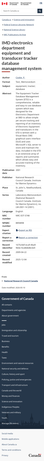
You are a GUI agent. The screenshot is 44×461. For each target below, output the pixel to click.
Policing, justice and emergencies (16, 379)
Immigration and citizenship (14, 330)
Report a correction (27, 237)
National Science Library (14, 29)
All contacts (7, 304)
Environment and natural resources (17, 363)
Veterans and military (11, 412)
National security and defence (15, 368)
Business (6, 341)
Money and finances (11, 396)
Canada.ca (6, 19)
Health (5, 352)
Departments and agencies (14, 310)
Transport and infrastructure (15, 385)
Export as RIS (24, 230)
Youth (4, 418)
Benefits (5, 346)
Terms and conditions (11, 450)
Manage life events (10, 423)
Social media (7, 433)
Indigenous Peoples (10, 407)
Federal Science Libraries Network (19, 24)
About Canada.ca (9, 444)
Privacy (5, 455)
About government (10, 315)
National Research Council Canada (21, 280)
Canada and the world (11, 390)
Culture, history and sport (13, 374)
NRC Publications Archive (15, 34)
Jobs (4, 325)
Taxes (4, 357)
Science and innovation (24, 19)
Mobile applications (10, 439)
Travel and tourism (10, 336)
